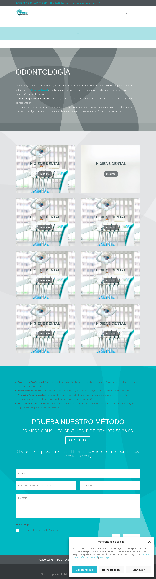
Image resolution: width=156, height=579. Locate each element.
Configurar (138, 569)
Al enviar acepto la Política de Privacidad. (37, 530)
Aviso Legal (104, 557)
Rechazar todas (111, 569)
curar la (37, 89)
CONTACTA (78, 440)
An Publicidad (66, 574)
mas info (45, 173)
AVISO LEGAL (46, 559)
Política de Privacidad (88, 557)
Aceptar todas (84, 569)
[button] (149, 541)
